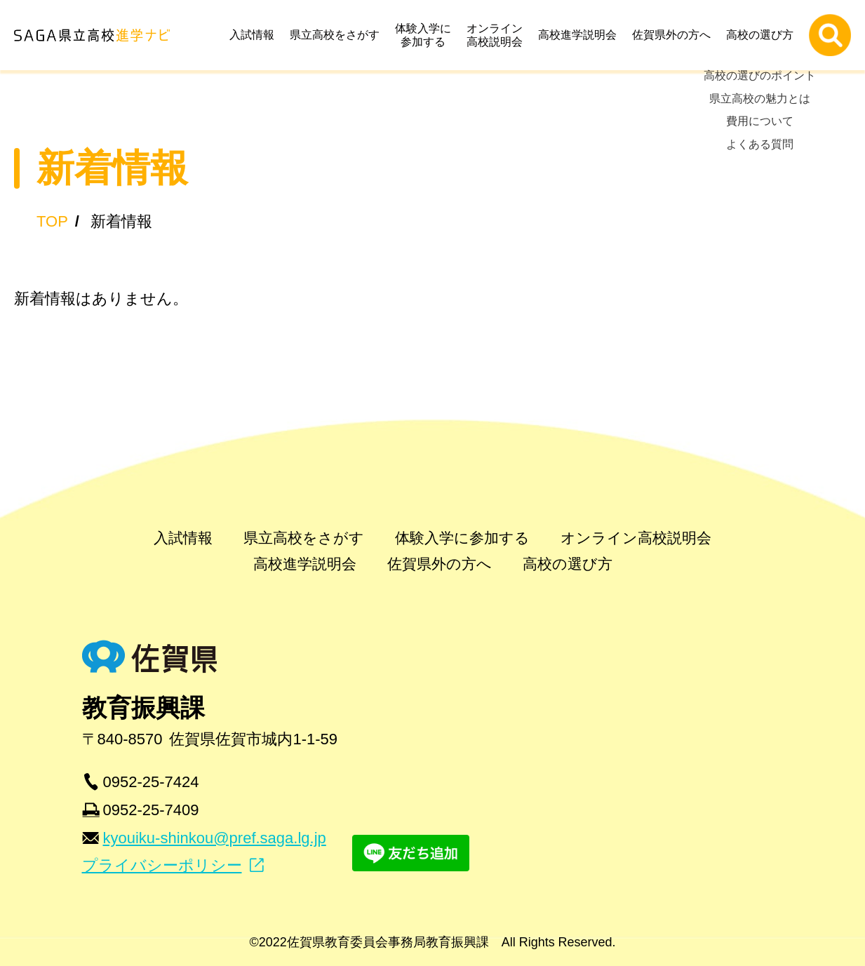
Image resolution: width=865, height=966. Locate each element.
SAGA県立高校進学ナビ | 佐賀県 (92, 35)
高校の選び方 (763, 35)
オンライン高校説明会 (498, 35)
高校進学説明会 (581, 35)
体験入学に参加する (426, 35)
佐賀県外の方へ (675, 35)
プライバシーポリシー (162, 865)
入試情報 (255, 35)
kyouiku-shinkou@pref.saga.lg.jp (214, 838)
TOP (52, 221)
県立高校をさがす (338, 35)
